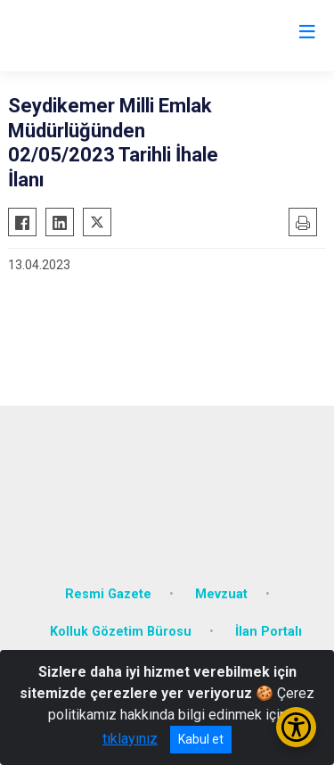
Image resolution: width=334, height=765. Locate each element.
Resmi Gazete (108, 594)
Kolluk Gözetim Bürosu (120, 631)
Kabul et (201, 739)
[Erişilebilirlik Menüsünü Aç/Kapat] (296, 727)
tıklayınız (130, 738)
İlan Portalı (268, 631)
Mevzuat (221, 594)
